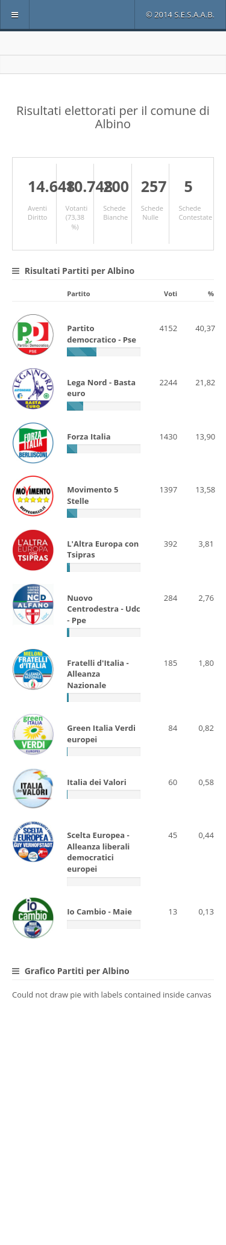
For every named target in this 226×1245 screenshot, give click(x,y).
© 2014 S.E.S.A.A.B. (180, 14)
